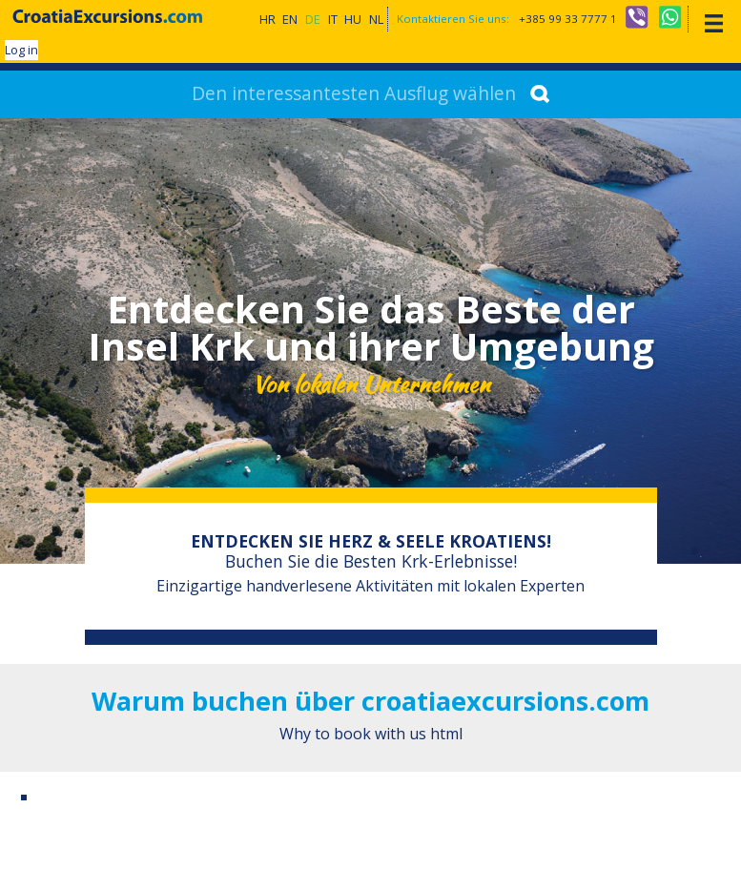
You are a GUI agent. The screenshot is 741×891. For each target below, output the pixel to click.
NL (376, 19)
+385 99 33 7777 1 (568, 18)
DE (312, 19)
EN (290, 19)
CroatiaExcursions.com (108, 16)
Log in (21, 49)
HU (352, 19)
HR (267, 19)
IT (333, 19)
